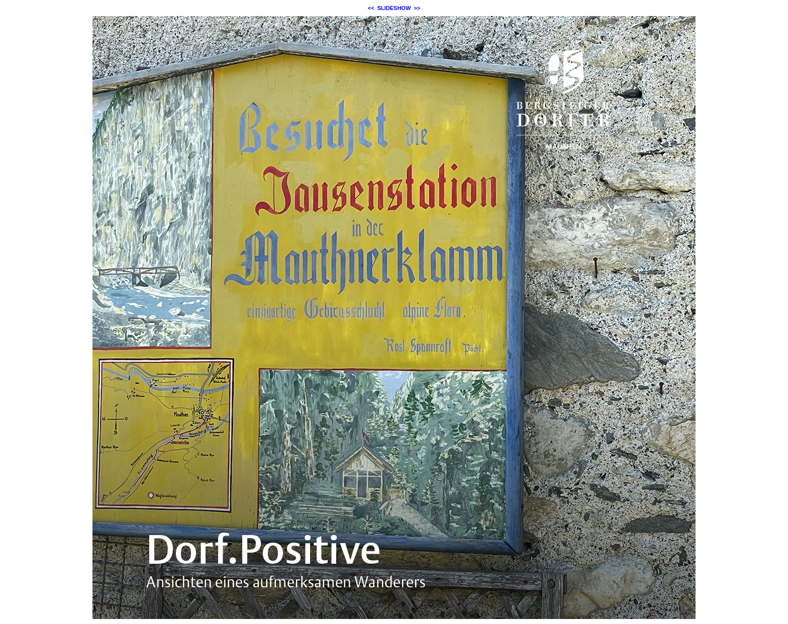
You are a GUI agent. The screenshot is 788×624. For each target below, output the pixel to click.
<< (371, 8)
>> (417, 8)
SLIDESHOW (394, 8)
